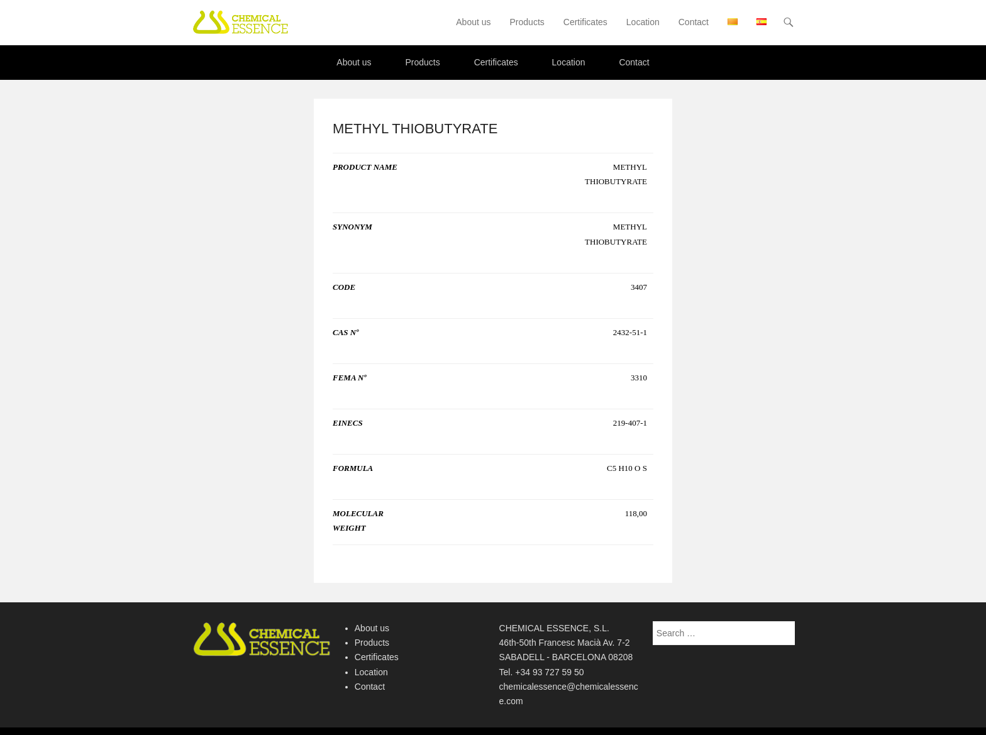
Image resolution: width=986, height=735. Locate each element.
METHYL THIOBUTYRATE (415, 128)
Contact (694, 22)
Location (643, 22)
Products (527, 22)
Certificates (585, 22)
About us (473, 22)
